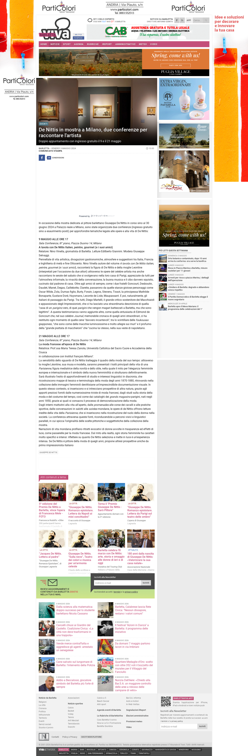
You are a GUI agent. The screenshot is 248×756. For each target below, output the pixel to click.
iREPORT (107, 44)
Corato (135, 750)
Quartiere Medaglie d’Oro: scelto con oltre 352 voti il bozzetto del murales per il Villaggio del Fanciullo (134, 667)
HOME (43, 44)
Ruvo (82, 753)
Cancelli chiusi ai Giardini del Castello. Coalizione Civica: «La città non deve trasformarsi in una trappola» (74, 630)
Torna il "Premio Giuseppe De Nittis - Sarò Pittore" (110, 507)
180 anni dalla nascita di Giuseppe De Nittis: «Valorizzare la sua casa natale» (140, 558)
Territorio (43, 718)
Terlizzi (124, 753)
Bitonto (102, 750)
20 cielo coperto (108, 20)
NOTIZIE (55, 44)
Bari (82, 750)
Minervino (184, 750)
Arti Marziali (73, 720)
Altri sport (101, 704)
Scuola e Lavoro (46, 727)
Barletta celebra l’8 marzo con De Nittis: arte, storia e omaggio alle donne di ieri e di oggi (111, 557)
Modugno (196, 750)
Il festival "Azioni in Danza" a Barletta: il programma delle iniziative (132, 628)
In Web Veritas (132, 704)
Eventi (41, 721)
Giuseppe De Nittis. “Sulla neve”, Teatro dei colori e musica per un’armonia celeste (80, 560)
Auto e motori (132, 701)
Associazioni (74, 698)
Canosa (112, 750)
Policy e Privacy (69, 737)
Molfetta (64, 753)
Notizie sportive (75, 703)
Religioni (42, 702)
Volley (70, 714)
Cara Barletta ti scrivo (107, 719)
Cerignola (124, 750)
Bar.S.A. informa (133, 698)
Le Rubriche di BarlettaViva (110, 715)
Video (129, 727)
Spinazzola (111, 753)
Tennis (71, 717)
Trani (133, 753)
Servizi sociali (45, 724)
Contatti (55, 737)
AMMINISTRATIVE (125, 44)
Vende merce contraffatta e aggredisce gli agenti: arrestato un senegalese (74, 647)
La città (42, 705)
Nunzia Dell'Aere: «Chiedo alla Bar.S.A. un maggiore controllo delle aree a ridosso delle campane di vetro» (133, 685)
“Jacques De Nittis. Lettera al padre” (50, 555)
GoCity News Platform (91, 737)
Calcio (71, 707)
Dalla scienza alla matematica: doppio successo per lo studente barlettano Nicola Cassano (75, 610)
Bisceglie (91, 750)
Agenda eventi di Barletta (109, 710)
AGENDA (79, 44)
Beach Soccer (103, 701)
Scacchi (71, 727)
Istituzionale (44, 714)
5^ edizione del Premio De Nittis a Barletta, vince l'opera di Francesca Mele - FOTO (52, 510)
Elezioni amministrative (137, 715)
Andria (74, 750)
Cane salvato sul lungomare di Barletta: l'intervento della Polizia (75, 663)
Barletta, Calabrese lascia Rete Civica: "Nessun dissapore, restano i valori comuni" (133, 610)
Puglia (74, 753)
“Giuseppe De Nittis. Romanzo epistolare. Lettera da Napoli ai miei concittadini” (80, 512)
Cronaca (42, 708)
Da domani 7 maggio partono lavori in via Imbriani (132, 645)
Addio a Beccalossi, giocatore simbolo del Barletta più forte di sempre (75, 684)
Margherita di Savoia (165, 750)
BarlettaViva (55, 27)
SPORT (67, 44)
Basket (71, 711)
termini (117, 592)
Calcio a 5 (101, 698)
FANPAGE (78, 38)
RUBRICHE (93, 44)
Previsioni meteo (134, 721)
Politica (42, 711)
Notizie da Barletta (47, 698)
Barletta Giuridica (105, 726)
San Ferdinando (95, 753)
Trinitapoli (143, 753)
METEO (143, 44)
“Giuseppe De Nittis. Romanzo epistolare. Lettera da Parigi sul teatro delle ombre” (139, 512)
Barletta (63, 750)
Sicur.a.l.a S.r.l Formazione (109, 723)
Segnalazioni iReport (136, 710)
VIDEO (153, 44)
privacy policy (131, 592)
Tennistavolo (74, 723)
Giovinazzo (147, 750)
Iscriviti (146, 583)
